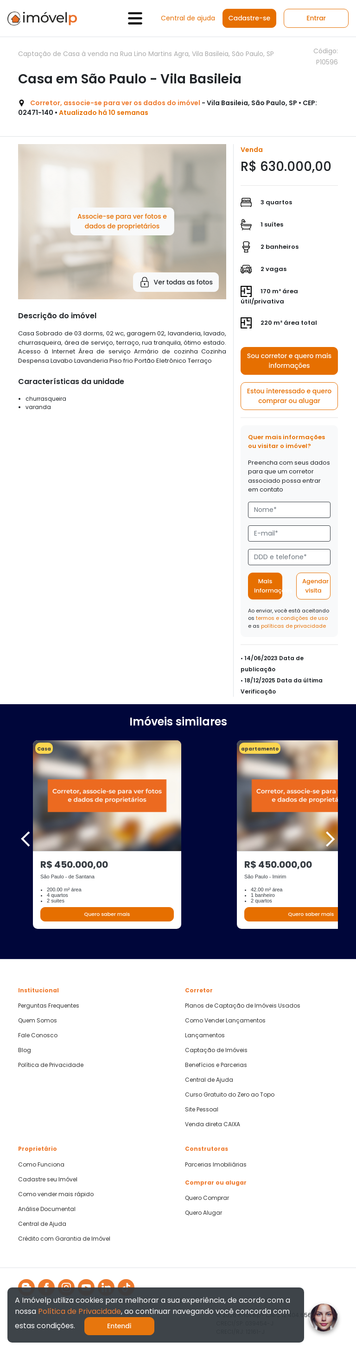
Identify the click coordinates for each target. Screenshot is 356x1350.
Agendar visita (315, 586)
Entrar (316, 18)
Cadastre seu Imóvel (47, 1179)
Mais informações (268, 586)
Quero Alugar (203, 1213)
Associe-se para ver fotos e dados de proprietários (122, 221)
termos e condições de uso (292, 618)
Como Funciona (41, 1164)
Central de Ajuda (209, 1080)
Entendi (119, 1326)
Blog (24, 1050)
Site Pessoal (201, 1109)
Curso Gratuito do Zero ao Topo (229, 1095)
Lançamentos (205, 1035)
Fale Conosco (37, 1035)
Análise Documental (47, 1209)
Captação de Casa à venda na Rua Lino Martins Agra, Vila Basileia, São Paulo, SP (146, 53)
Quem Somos (37, 1020)
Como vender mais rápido (56, 1194)
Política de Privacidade (50, 1065)
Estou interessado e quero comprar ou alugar (289, 395)
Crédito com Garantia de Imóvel (64, 1239)
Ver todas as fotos (176, 282)
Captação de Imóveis (216, 1050)
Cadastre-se (249, 18)
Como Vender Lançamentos (225, 1020)
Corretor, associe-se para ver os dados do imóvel (115, 102)
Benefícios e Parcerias (216, 1065)
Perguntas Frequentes (48, 1006)
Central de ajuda (188, 18)
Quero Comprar (207, 1198)
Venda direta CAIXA (212, 1124)
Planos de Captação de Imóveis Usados (242, 1006)
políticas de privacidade (293, 626)
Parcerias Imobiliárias (216, 1164)
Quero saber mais (107, 914)
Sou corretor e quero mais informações (289, 360)
